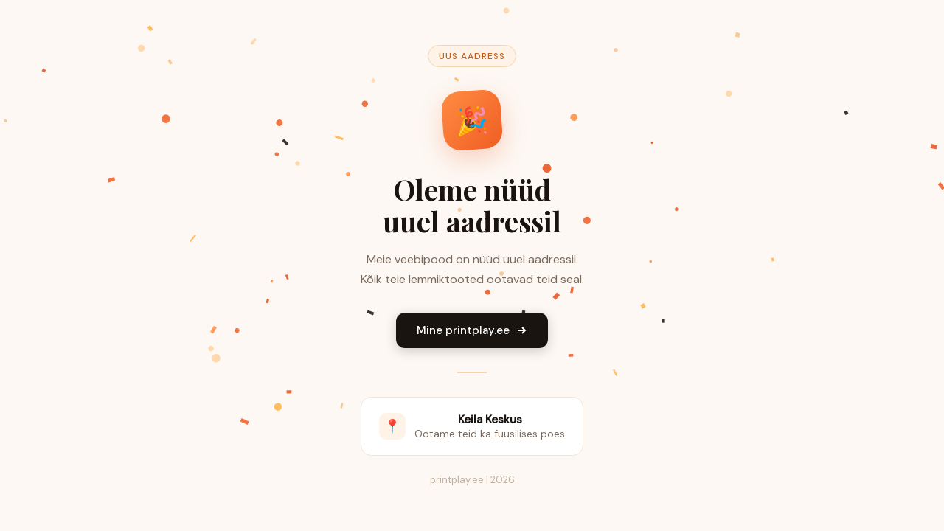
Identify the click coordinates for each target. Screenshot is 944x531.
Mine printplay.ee (472, 330)
